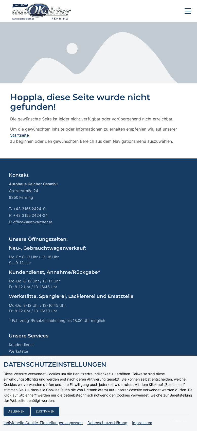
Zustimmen (45, 411)
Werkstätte (18, 351)
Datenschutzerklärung (107, 423)
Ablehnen (16, 411)
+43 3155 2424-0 (29, 208)
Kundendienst (21, 344)
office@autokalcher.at (32, 222)
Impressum (142, 423)
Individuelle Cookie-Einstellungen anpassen (43, 423)
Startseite (19, 135)
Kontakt (19, 175)
